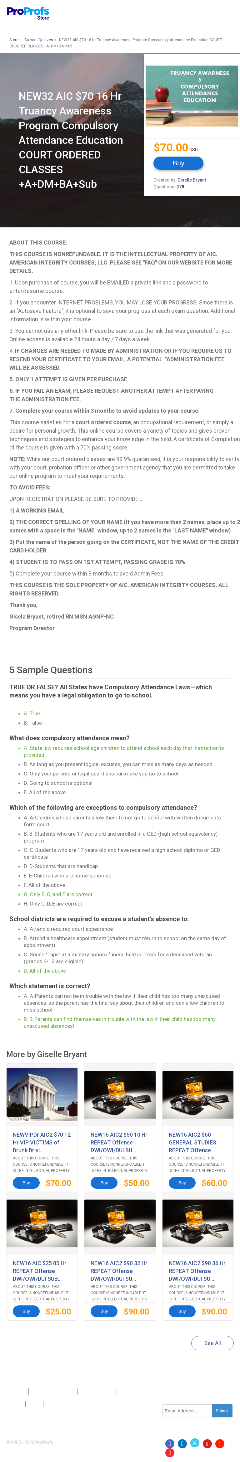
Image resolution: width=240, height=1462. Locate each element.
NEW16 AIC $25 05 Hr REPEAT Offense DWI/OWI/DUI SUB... (40, 1271)
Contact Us (64, 1391)
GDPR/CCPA (57, 1404)
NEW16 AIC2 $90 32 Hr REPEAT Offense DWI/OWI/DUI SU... (119, 1271)
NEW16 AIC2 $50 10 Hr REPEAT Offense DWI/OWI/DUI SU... (119, 1142)
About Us (40, 1391)
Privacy (16, 1404)
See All (212, 1343)
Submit (222, 1410)
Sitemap (105, 1391)
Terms (34, 1404)
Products (17, 1391)
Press (86, 1391)
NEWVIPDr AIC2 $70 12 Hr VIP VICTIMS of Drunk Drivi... (42, 1142)
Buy (178, 163)
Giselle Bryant (192, 179)
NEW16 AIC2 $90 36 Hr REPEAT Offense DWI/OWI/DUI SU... (197, 1271)
